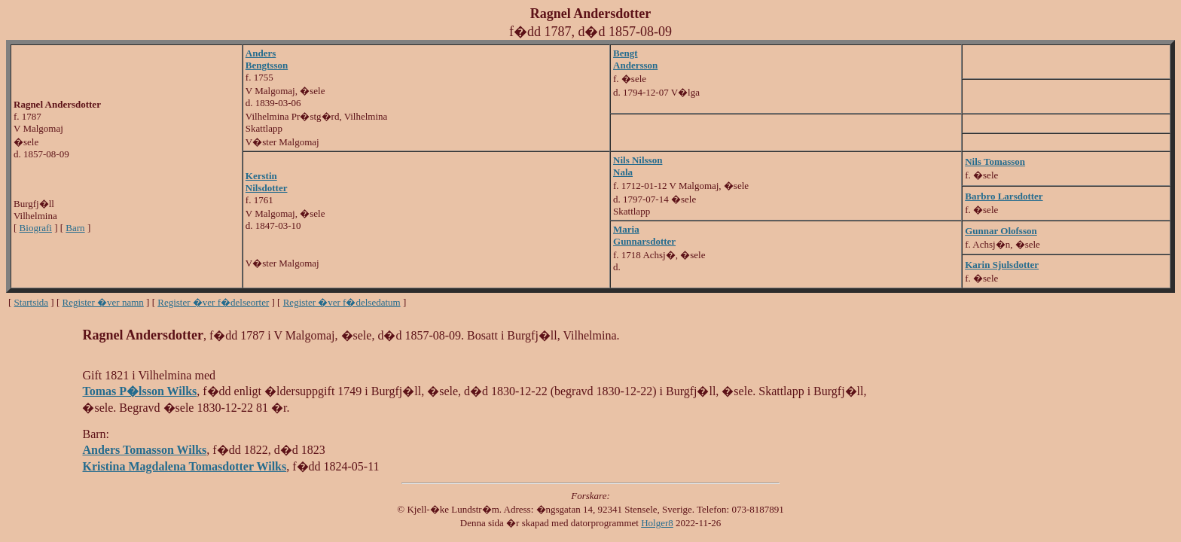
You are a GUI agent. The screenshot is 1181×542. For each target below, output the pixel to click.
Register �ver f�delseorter (213, 302)
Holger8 (657, 522)
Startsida (31, 302)
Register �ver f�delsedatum (342, 302)
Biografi (36, 227)
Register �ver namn (103, 302)
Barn (75, 227)
